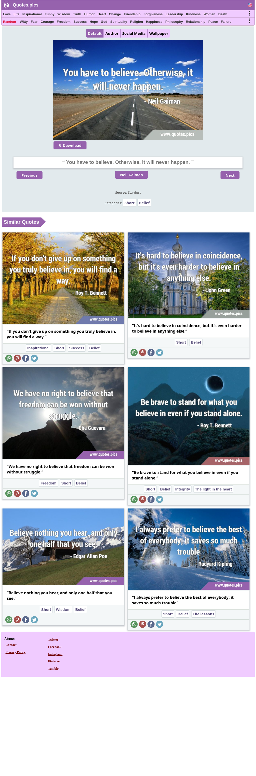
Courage (47, 22)
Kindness (193, 14)
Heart (102, 14)
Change (115, 14)
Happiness (154, 22)
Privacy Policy (16, 652)
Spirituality (118, 22)
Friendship (132, 14)
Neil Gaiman (131, 174)
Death (222, 14)
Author (111, 33)
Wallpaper (158, 33)
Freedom (63, 22)
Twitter (53, 639)
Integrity (182, 489)
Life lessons (203, 614)
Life (16, 14)
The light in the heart (213, 489)
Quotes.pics (25, 5)
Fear (34, 22)
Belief (144, 202)
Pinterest (54, 661)
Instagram (55, 654)
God (104, 22)
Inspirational (32, 14)
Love (6, 14)
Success (80, 22)
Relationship (196, 22)
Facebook (54, 647)
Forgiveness (153, 14)
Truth (77, 14)
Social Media (134, 33)
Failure (226, 22)
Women (209, 14)
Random (9, 22)
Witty (24, 22)
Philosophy (174, 22)
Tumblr (53, 668)
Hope (94, 22)
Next (230, 175)
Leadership (174, 14)
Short (129, 202)
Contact (11, 645)
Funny (49, 14)
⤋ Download (70, 145)
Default (95, 33)
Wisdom (64, 14)
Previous (30, 175)
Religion (136, 22)
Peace (213, 22)
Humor (89, 14)
